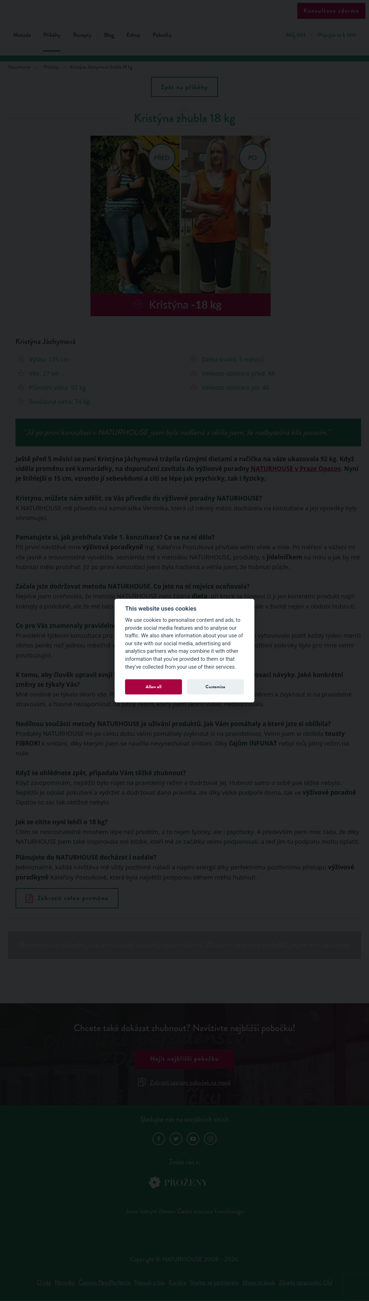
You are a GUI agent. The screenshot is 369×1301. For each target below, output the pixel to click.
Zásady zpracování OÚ (305, 1282)
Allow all (153, 686)
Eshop (133, 35)
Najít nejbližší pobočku (184, 1058)
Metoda (22, 35)
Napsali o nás (149, 1282)
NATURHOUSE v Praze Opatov (296, 468)
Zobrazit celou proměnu (67, 898)
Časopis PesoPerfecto (104, 1282)
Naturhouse (19, 67)
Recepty (82, 35)
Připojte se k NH (337, 35)
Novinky (65, 1282)
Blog (109, 35)
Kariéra (177, 1282)
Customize (215, 686)
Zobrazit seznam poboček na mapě (184, 1082)
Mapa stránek (259, 1282)
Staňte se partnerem (214, 1282)
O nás (44, 1282)
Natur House (184, 11)
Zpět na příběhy (184, 87)
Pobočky (162, 35)
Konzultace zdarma (331, 10)
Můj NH (295, 35)
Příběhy (52, 35)
